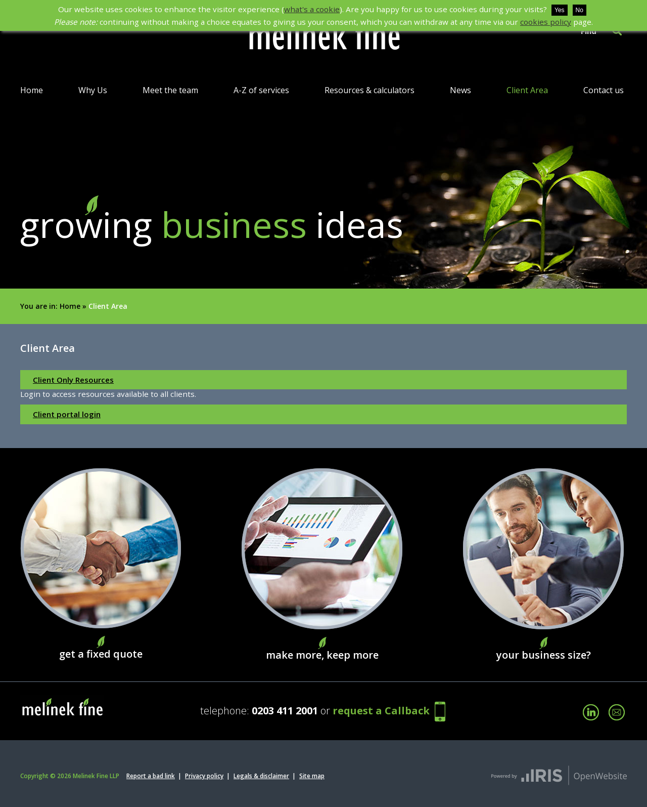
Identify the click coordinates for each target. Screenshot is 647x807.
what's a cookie (312, 9)
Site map (312, 776)
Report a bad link (150, 776)
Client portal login (67, 414)
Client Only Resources (73, 380)
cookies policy (545, 22)
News (460, 90)
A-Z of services (261, 90)
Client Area (527, 90)
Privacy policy (204, 776)
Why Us (92, 90)
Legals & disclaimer (261, 776)
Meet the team (170, 90)
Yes (559, 10)
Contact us (603, 90)
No (579, 10)
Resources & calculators (369, 90)
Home (31, 90)
